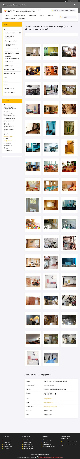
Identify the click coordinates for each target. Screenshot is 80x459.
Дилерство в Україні (9, 88)
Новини (6, 81)
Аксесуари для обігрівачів (12, 48)
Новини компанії (8, 446)
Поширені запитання (9, 69)
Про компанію (7, 442)
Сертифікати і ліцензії (9, 73)
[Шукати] (61, 17)
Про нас (42, 15)
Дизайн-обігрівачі (28, 446)
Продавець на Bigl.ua (40, 456)
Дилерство (22, 18)
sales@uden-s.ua (48, 398)
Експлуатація (32, 15)
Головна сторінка (8, 440)
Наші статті (46, 442)
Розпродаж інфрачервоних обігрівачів (12, 57)
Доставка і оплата (10, 18)
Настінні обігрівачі (28, 440)
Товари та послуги (18, 15)
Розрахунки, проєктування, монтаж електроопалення (12, 52)
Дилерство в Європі (9, 92)
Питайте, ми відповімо (49, 440)
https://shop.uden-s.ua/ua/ (50, 406)
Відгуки (6, 84)
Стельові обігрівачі (28, 444)
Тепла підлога (8, 61)
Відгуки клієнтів (47, 444)
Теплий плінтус (27, 442)
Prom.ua (47, 454)
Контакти (50, 15)
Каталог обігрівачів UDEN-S (70, 441)
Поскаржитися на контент (44, 457)
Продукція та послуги (9, 32)
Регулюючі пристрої (28, 448)
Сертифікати (7, 444)
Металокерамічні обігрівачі (9, 37)
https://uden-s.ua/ (48, 402)
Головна (7, 15)
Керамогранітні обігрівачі (11, 41)
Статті (5, 77)
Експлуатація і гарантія (49, 446)
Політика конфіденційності (56, 457)
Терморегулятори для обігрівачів (10, 44)
